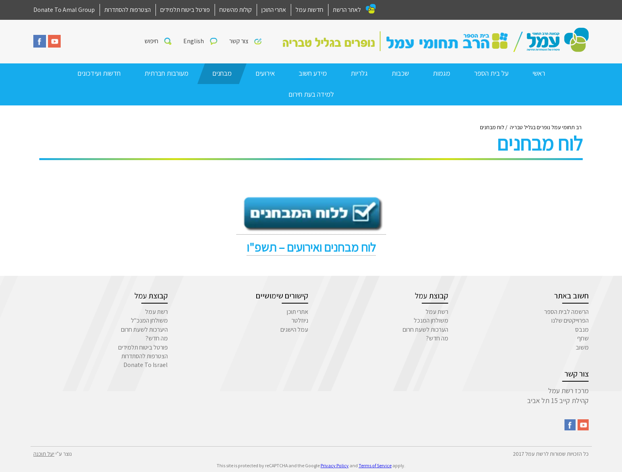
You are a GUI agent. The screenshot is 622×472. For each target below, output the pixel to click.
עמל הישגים (294, 329)
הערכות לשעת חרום (425, 329)
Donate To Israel (145, 365)
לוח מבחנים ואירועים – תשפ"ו (311, 247)
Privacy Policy (335, 465)
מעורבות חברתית (166, 73)
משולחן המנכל (431, 320)
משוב (582, 347)
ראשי (538, 73)
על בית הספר (491, 73)
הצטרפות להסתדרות (127, 10)
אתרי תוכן (297, 312)
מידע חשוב (313, 73)
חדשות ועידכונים (99, 73)
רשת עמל (437, 312)
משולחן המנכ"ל (149, 320)
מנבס (582, 329)
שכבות (400, 73)
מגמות (441, 73)
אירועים (265, 73)
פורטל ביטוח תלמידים (185, 10)
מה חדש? (437, 338)
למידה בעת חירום (311, 94)
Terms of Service (375, 465)
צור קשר (238, 41)
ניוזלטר (300, 320)
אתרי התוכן (273, 10)
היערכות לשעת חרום (144, 329)
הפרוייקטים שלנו (570, 320)
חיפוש (151, 41)
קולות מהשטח (235, 10)
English (193, 41)
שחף (583, 338)
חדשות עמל (309, 10)
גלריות (359, 73)
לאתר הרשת (347, 10)
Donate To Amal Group (64, 10)
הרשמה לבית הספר (566, 312)
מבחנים (222, 73)
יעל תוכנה (43, 453)
